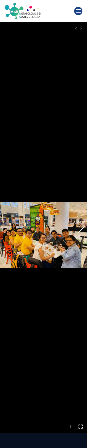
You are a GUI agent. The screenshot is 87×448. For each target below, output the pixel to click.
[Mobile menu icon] (78, 11)
